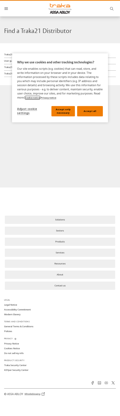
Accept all (90, 111)
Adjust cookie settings (27, 111)
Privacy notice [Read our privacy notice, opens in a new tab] (48, 97)
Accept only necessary (63, 111)
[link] (60, 220)
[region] (60, 87)
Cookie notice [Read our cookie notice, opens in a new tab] (32, 97)
